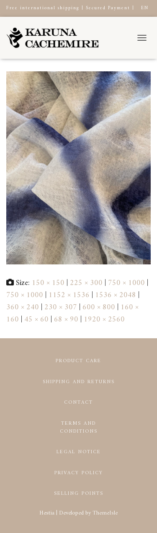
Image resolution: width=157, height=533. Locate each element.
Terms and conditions (79, 427)
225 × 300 (86, 283)
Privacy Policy (78, 473)
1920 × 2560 (104, 319)
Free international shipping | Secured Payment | (70, 8)
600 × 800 (98, 307)
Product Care (78, 361)
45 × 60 (36, 319)
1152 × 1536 (69, 295)
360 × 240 (22, 307)
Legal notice (79, 452)
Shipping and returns (79, 382)
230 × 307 (60, 307)
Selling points (78, 493)
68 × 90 (66, 319)
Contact (78, 402)
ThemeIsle (105, 513)
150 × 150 (48, 283)
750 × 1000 (126, 283)
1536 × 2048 (115, 295)
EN (145, 8)
